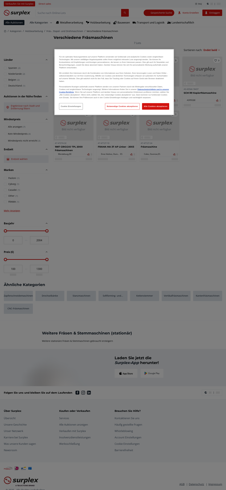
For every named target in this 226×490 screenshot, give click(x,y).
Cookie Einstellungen (71, 106)
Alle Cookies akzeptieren (155, 106)
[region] (114, 82)
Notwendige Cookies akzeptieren (122, 106)
